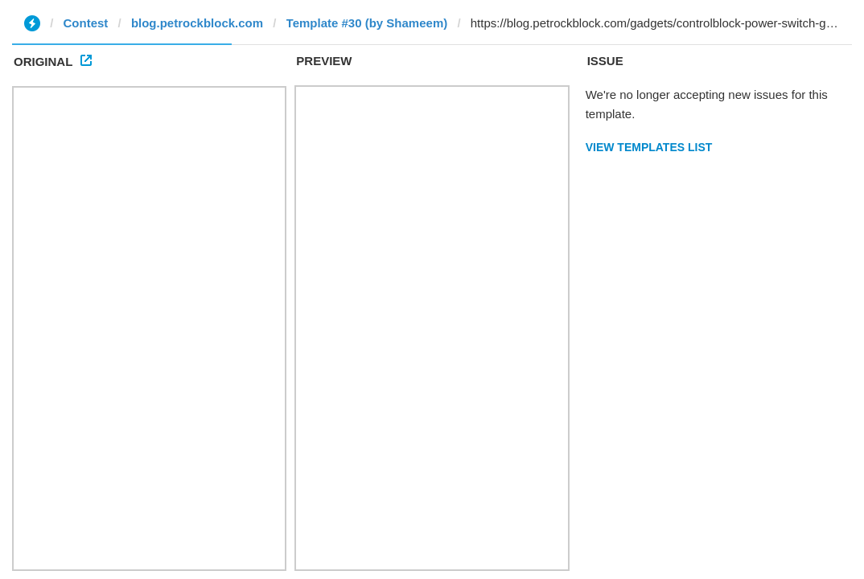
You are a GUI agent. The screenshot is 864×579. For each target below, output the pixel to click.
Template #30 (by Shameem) (367, 23)
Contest (86, 23)
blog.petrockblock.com (197, 23)
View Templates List (649, 147)
